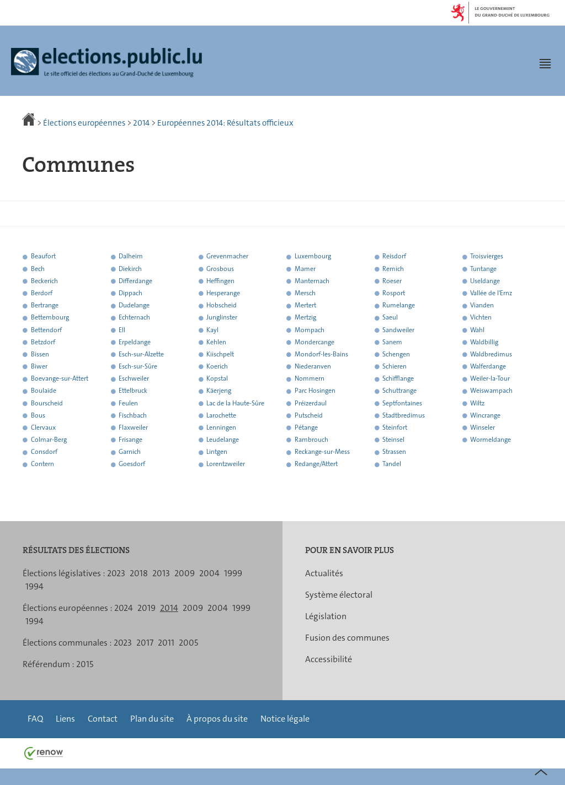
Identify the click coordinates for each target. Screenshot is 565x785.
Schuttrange (399, 391)
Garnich (130, 452)
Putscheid (309, 415)
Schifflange (398, 379)
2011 (166, 642)
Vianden (482, 305)
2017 (144, 642)
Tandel (391, 464)
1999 (233, 573)
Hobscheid (221, 305)
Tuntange (483, 268)
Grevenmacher (227, 256)
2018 (139, 573)
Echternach (134, 317)
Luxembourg (313, 256)
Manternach (312, 281)
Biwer (39, 366)
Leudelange (222, 439)
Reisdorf (394, 256)
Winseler (482, 427)
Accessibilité (328, 659)
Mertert (305, 305)
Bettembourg (50, 317)
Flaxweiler (133, 427)
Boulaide (43, 391)
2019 (146, 608)
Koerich (217, 366)
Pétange (306, 427)
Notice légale (285, 718)
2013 (161, 573)
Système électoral (338, 594)
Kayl (212, 330)
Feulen (128, 403)
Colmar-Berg (49, 439)
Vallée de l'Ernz (491, 293)
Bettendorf (46, 330)
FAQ (35, 718)
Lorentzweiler (225, 464)
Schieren (394, 366)
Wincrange (485, 415)
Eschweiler (134, 379)
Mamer (305, 268)
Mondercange (314, 342)
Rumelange (398, 305)
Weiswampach (491, 391)
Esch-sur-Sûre (138, 366)
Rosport (393, 293)
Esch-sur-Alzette (141, 354)
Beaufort (43, 256)
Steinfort (394, 427)
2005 (188, 642)
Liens (65, 718)
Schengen (396, 354)
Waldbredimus (491, 354)
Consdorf (44, 452)
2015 (84, 664)
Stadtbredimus (403, 415)
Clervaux (43, 427)
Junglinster (221, 317)
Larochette (221, 415)
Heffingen (220, 281)
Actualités (324, 573)
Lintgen (216, 452)
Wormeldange (490, 439)
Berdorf (41, 293)
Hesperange (223, 293)
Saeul (390, 317)
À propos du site (217, 718)
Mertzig (305, 317)
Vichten (481, 317)
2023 (116, 573)
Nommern (309, 379)
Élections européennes (84, 122)
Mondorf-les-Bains (321, 354)
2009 (184, 573)
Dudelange (134, 305)
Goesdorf (132, 464)
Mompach (309, 330)
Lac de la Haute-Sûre (235, 403)
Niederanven (313, 366)
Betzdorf (43, 342)
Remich (393, 268)
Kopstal (217, 379)
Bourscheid (47, 403)
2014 (141, 122)
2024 (123, 608)
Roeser (392, 281)
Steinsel (393, 439)
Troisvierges (486, 256)
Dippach (130, 293)
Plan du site (152, 718)
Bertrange (44, 305)
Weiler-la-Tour (490, 379)
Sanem (392, 342)
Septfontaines (402, 403)
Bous (38, 415)
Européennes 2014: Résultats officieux (225, 122)
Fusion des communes (347, 637)
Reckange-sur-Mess (322, 452)
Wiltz (477, 403)
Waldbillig (484, 342)
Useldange (485, 281)
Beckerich (44, 281)
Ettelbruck (133, 391)
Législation (326, 616)
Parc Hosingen (315, 391)
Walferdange (488, 366)
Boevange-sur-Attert (59, 379)
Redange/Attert (316, 464)
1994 (34, 586)
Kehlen (216, 342)
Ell (122, 330)
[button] (545, 63)
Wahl (477, 330)
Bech (38, 268)
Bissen (40, 354)
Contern (42, 464)
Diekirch (130, 268)
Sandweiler (398, 330)
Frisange (130, 439)
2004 (209, 573)
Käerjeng (218, 391)
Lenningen (221, 427)
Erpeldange (135, 342)
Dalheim (131, 256)
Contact (103, 718)
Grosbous (220, 268)
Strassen (394, 452)
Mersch (305, 293)
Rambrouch (311, 439)
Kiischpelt (220, 354)
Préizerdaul (311, 403)
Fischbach (133, 415)
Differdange (135, 281)
